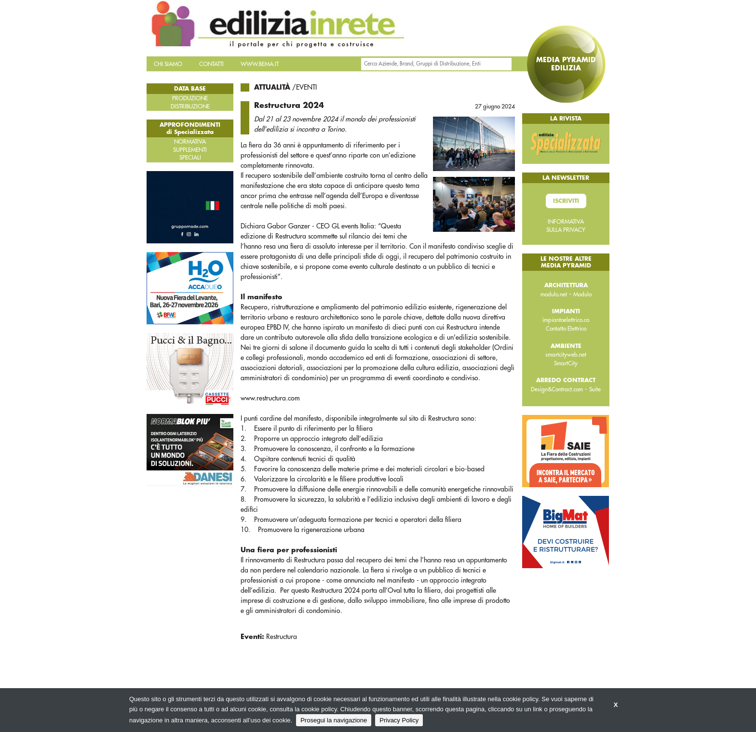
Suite (595, 389)
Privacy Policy (398, 720)
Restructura (281, 636)
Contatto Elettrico (566, 329)
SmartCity (566, 363)
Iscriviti (566, 201)
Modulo (582, 294)
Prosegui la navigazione (333, 720)
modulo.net (553, 294)
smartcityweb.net (565, 355)
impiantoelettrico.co (565, 320)
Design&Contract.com (557, 389)
